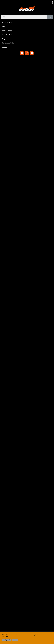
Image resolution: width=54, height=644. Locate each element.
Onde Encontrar (7, 31)
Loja (3, 26)
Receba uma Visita (9, 43)
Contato (6, 47)
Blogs (5, 38)
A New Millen (7, 22)
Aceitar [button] (15, 640)
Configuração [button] (6, 640)
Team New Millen (7, 35)
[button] (52, 2)
